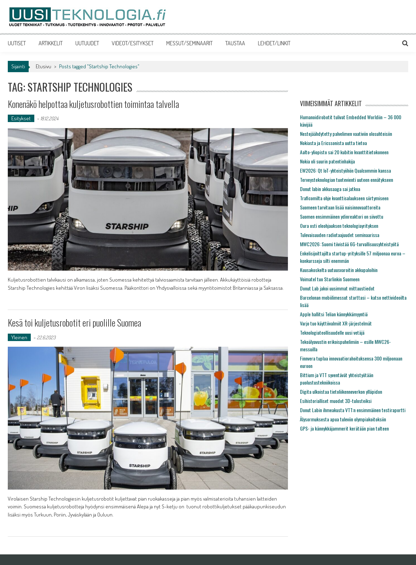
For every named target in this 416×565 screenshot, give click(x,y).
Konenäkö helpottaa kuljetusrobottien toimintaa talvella (93, 104)
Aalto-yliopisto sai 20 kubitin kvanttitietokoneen (344, 152)
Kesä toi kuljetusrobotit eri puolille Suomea (74, 322)
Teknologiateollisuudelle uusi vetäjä (332, 332)
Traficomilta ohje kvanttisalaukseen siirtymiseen (344, 198)
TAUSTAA (235, 43)
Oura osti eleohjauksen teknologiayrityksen (339, 225)
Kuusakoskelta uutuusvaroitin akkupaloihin (338, 269)
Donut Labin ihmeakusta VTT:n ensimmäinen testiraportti (352, 410)
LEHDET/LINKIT (274, 43)
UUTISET (17, 43)
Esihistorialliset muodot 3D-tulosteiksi (335, 400)
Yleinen (19, 337)
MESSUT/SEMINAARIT (189, 43)
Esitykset (21, 118)
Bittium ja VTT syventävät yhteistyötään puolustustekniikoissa (336, 378)
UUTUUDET (87, 43)
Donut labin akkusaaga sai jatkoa (330, 188)
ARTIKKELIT (51, 43)
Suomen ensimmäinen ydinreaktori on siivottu (341, 216)
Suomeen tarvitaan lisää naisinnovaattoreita (340, 207)
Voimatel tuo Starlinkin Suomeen (329, 279)
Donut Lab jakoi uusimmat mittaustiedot (337, 288)
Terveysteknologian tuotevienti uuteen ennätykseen (346, 179)
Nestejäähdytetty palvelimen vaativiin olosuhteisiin (346, 133)
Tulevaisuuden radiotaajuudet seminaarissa (339, 234)
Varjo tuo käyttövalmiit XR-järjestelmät (336, 323)
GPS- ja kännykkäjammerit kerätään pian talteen (344, 428)
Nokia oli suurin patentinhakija (327, 161)
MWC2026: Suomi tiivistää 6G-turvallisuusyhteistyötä (349, 244)
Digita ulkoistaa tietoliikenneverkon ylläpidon (341, 391)
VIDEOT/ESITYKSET (133, 43)
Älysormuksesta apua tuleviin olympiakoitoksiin (343, 419)
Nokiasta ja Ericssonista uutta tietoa (333, 142)
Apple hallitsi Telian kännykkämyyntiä (334, 314)
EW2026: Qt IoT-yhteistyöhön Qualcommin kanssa (345, 170)
